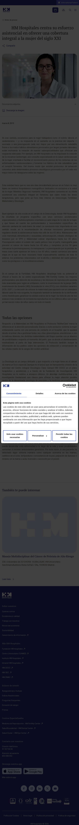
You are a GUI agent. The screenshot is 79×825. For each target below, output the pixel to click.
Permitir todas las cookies (64, 435)
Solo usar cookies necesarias (14, 435)
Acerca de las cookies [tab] (65, 393)
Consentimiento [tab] (13, 393)
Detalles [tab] (39, 393)
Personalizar (39, 436)
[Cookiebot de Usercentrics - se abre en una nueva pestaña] (64, 386)
